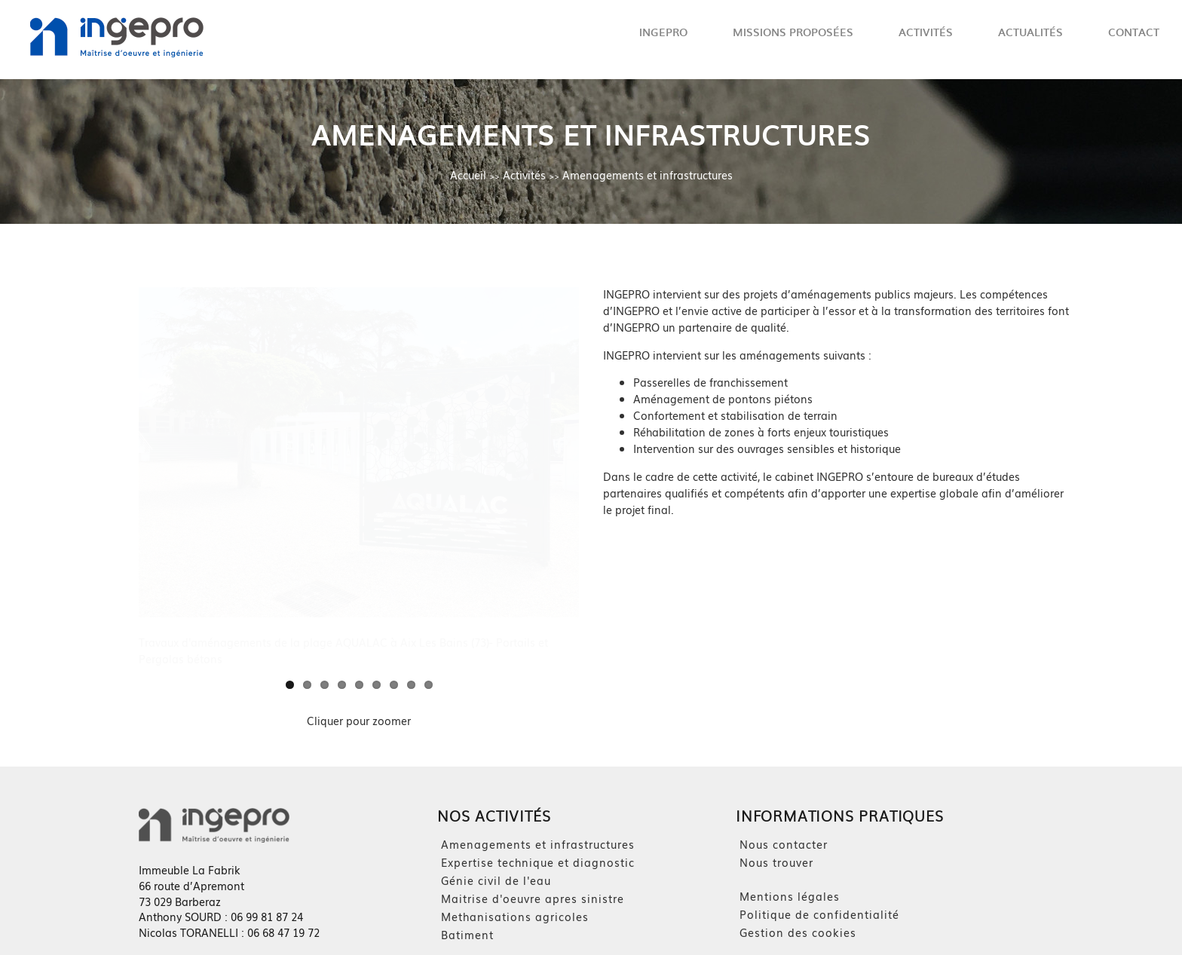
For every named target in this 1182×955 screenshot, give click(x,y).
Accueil (468, 175)
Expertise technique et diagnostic (538, 862)
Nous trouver (776, 862)
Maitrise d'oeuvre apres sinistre (532, 898)
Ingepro (663, 32)
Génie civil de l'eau (496, 880)
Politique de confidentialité (819, 914)
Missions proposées (793, 32)
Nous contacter (784, 844)
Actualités (1030, 32)
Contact (1133, 32)
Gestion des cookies (798, 932)
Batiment (467, 934)
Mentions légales (790, 896)
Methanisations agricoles (515, 916)
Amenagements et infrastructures (647, 175)
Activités (926, 32)
